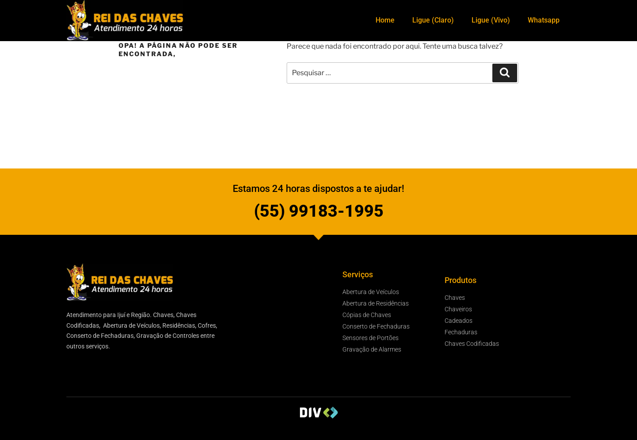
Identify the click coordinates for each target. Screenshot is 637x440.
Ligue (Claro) (433, 20)
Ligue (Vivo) (491, 20)
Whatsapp (544, 20)
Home (385, 20)
